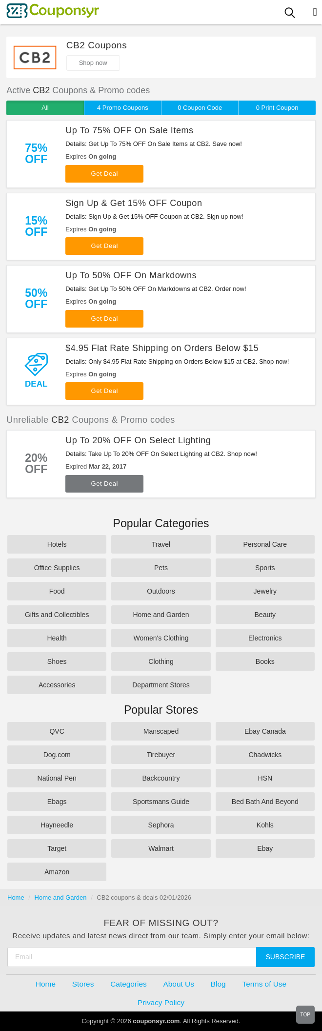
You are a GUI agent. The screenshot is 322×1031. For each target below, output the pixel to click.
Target (56, 848)
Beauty (265, 615)
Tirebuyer (161, 755)
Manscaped (161, 731)
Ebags (57, 801)
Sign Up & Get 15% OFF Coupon (133, 203)
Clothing (160, 661)
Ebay (265, 848)
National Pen (57, 778)
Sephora (161, 825)
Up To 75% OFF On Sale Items (129, 130)
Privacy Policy (161, 1002)
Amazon (56, 872)
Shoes (57, 661)
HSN (265, 778)
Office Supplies (57, 568)
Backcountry (161, 778)
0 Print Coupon (277, 107)
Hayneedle (56, 825)
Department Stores (161, 685)
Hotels (57, 544)
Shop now (93, 62)
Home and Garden (161, 615)
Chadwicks (265, 755)
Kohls (265, 825)
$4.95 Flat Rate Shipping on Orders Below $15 (162, 348)
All (44, 107)
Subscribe (285, 957)
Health (56, 638)
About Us (178, 984)
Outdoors (161, 591)
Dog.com (57, 755)
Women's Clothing (161, 638)
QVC (56, 731)
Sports (265, 568)
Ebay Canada (265, 731)
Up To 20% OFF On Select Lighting (138, 440)
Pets (161, 568)
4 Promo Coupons (122, 107)
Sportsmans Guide (161, 801)
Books (265, 661)
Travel (161, 544)
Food (57, 591)
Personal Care (265, 544)
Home (15, 897)
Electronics (265, 638)
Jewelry (265, 591)
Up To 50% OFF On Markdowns (131, 275)
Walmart (161, 848)
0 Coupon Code (200, 107)
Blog (218, 984)
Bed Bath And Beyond (265, 801)
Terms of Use (264, 984)
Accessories (57, 685)
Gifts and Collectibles (57, 615)
